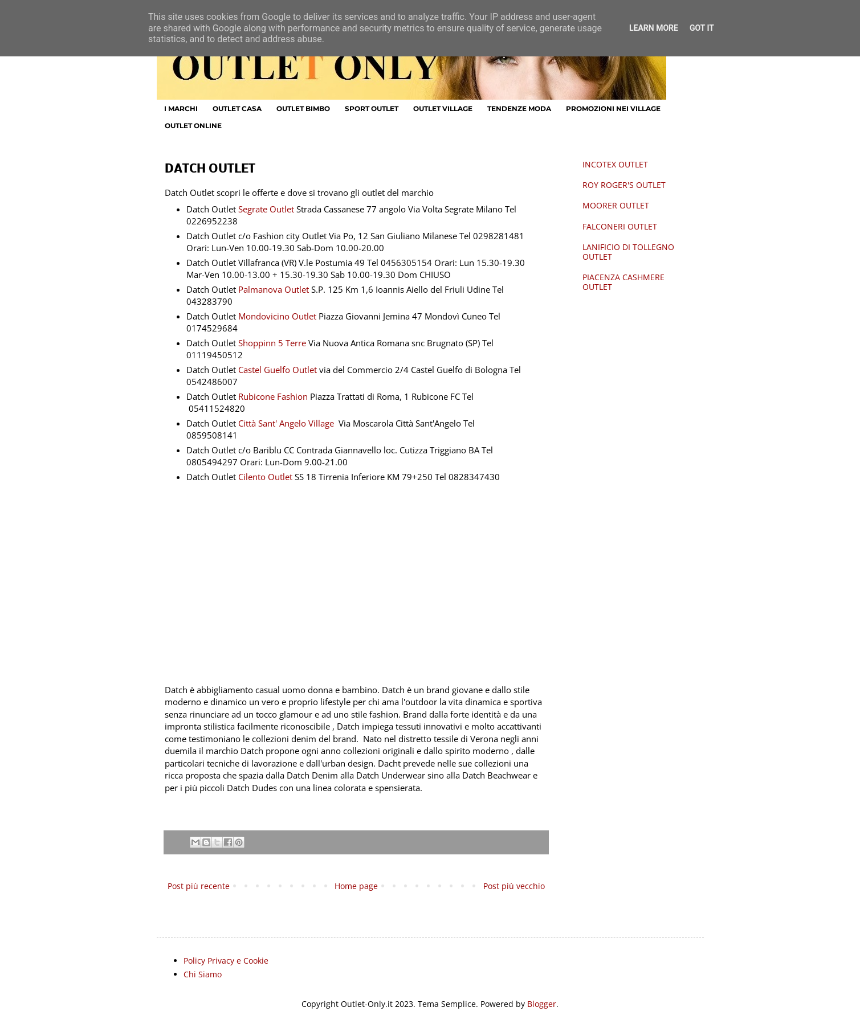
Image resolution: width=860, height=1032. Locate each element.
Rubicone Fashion (273, 397)
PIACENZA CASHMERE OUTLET (623, 282)
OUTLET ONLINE (193, 125)
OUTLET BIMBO (303, 108)
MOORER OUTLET (615, 205)
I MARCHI (181, 108)
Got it (702, 27)
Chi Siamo (203, 974)
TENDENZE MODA (519, 108)
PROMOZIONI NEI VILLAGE (613, 108)
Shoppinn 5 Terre (272, 343)
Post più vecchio (514, 886)
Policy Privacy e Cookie (226, 960)
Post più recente (199, 886)
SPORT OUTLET (371, 108)
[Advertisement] (356, 579)
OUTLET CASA (237, 108)
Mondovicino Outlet (278, 316)
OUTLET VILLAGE (442, 108)
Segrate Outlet (267, 209)
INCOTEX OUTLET (615, 164)
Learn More (653, 27)
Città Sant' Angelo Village (286, 423)
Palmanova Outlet (274, 290)
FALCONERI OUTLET (619, 226)
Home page (356, 886)
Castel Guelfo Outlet (277, 370)
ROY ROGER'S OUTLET (624, 184)
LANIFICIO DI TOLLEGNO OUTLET (628, 251)
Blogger (541, 1003)
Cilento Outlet (265, 477)
